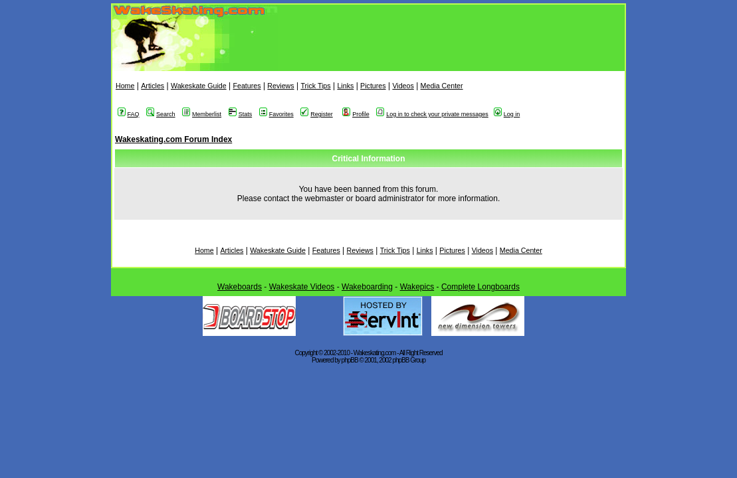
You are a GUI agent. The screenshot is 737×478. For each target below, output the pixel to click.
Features (247, 86)
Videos (402, 86)
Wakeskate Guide (199, 86)
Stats (241, 114)
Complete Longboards (480, 286)
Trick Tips (315, 86)
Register (316, 114)
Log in (507, 114)
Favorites (276, 114)
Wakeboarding (367, 286)
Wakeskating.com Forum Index (173, 139)
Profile (355, 114)
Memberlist (201, 114)
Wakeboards (239, 286)
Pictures (373, 86)
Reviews (280, 86)
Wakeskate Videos (302, 286)
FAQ (129, 114)
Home (125, 86)
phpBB (350, 360)
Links (345, 86)
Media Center (442, 86)
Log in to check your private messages (432, 114)
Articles (152, 86)
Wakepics (417, 286)
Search (160, 114)
